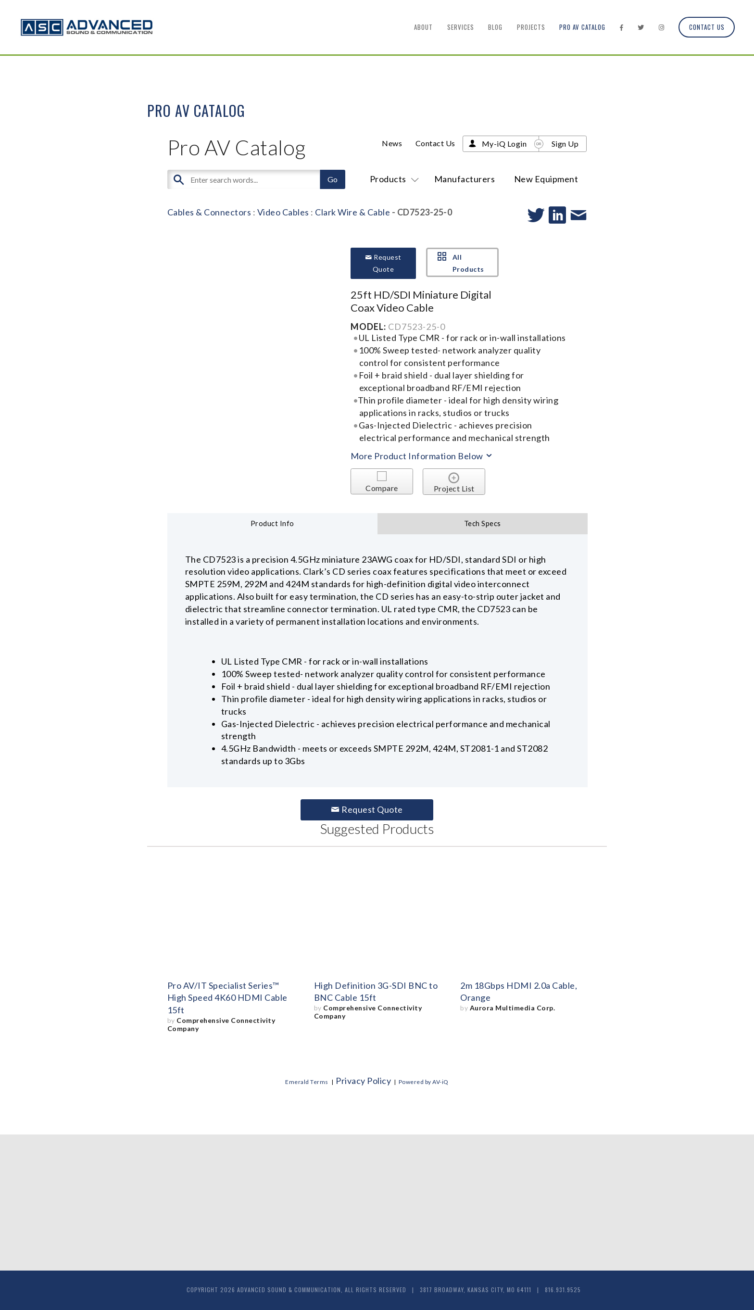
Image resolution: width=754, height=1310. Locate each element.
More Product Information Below (422, 456)
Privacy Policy (363, 1080)
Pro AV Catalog (582, 27)
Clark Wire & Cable (352, 212)
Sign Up (565, 143)
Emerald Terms (306, 1081)
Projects (531, 27)
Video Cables (283, 212)
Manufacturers (464, 179)
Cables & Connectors (209, 212)
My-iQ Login (504, 143)
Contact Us (707, 27)
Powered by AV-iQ (424, 1081)
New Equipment (546, 179)
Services (460, 27)
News (392, 143)
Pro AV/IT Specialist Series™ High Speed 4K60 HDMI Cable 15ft (227, 998)
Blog (495, 27)
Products (392, 179)
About (423, 27)
